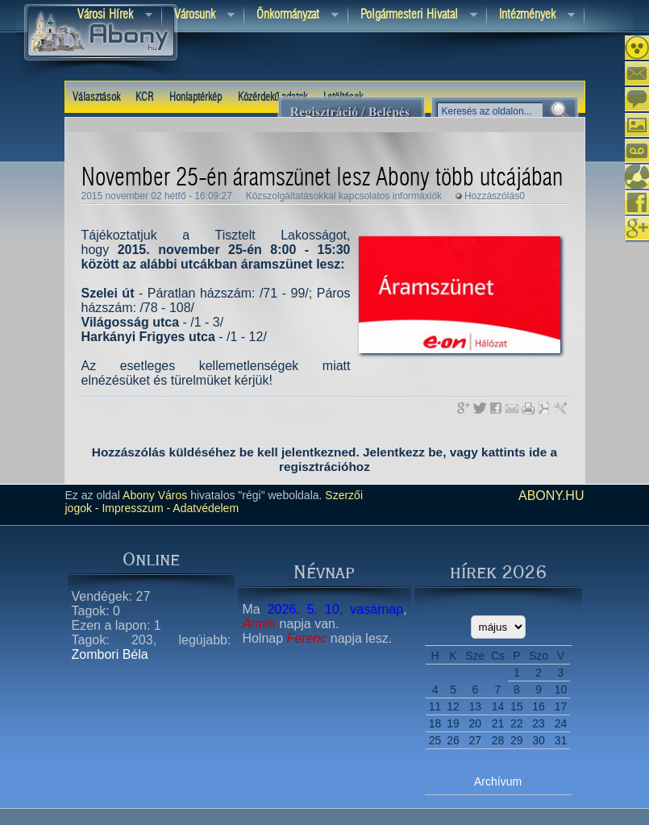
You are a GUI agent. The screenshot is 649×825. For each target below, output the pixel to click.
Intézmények (531, 15)
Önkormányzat (291, 15)
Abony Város (155, 495)
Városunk (198, 15)
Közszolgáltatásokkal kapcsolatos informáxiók (344, 196)
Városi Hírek (108, 15)
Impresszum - (135, 508)
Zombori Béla (110, 654)
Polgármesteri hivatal (412, 15)
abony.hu (551, 495)
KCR (144, 97)
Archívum (498, 781)
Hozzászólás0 (494, 196)
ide (538, 452)
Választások (96, 97)
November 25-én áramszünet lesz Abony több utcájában (322, 178)
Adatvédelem (204, 508)
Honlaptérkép (195, 97)
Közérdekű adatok (272, 97)
